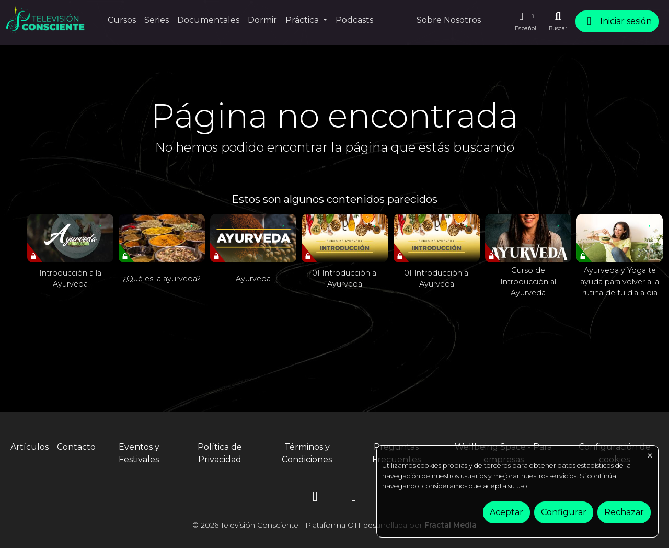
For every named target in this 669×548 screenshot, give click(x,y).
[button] (525, 21)
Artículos (29, 447)
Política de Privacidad (220, 453)
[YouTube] (353, 498)
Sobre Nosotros (449, 20)
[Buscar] (558, 21)
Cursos (122, 20)
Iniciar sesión (617, 21)
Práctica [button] (303, 20)
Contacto (76, 447)
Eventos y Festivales (139, 453)
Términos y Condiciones (307, 453)
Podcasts (354, 20)
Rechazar (624, 512)
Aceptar (506, 512)
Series (156, 20)
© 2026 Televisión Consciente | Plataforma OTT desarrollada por (334, 525)
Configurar (563, 512)
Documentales (208, 20)
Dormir (262, 20)
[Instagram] (315, 498)
